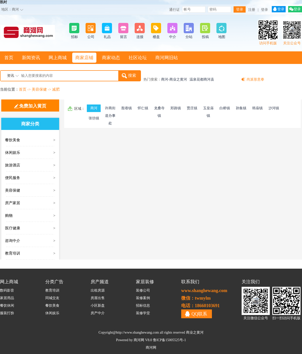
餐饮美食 (12, 140)
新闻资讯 (31, 57)
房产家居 (12, 203)
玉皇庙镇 (208, 109)
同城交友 (52, 298)
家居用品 (7, 298)
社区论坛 (138, 57)
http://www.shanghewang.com (137, 332)
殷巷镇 (126, 108)
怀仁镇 (143, 108)
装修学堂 (143, 313)
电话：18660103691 (200, 305)
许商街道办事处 (110, 109)
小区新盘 (98, 305)
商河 (15, 9)
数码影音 (7, 290)
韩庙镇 (257, 108)
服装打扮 (7, 313)
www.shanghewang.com (204, 290)
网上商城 (58, 57)
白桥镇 (224, 108)
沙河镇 (274, 108)
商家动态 (111, 57)
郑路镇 (175, 108)
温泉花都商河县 (202, 79)
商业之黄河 (195, 332)
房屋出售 (98, 298)
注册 (251, 10)
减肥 (56, 89)
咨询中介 (12, 241)
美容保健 (39, 89)
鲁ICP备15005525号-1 (169, 340)
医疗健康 (12, 228)
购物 (9, 216)
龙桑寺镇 (159, 109)
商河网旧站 (166, 57)
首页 (8, 57)
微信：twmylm (196, 298)
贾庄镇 (192, 108)
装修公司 (143, 290)
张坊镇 (94, 118)
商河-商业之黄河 (174, 79)
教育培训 (12, 253)
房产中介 (98, 313)
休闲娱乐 (12, 153)
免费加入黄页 (32, 106)
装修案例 (143, 298)
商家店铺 (84, 57)
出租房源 (98, 290)
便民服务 (12, 178)
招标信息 (143, 305)
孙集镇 (241, 108)
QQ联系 (199, 313)
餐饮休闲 (7, 305)
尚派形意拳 (255, 79)
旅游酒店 (12, 165)
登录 (264, 10)
